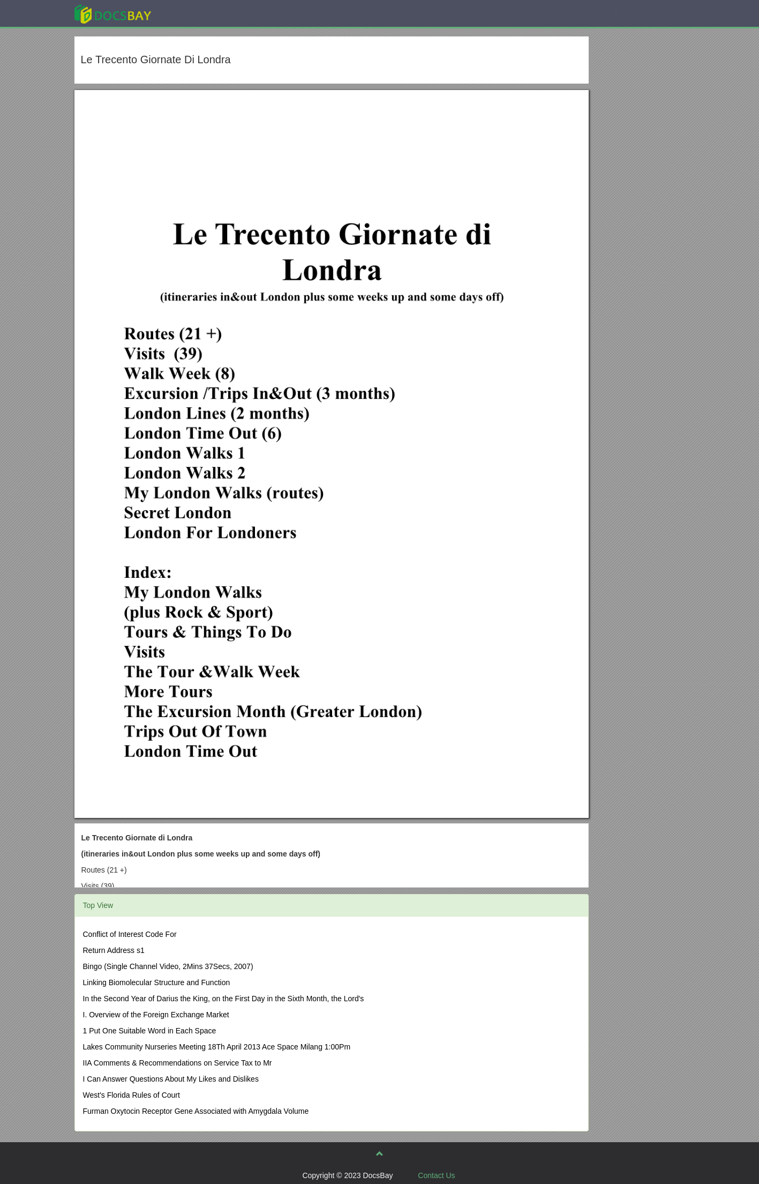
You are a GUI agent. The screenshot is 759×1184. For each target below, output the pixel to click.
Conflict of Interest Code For (130, 934)
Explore (193, 13)
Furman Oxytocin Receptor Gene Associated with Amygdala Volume (196, 1111)
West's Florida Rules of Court (131, 1095)
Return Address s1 (114, 950)
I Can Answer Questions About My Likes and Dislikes (171, 1079)
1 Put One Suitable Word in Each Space (149, 1030)
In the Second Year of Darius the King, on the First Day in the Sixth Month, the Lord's (223, 998)
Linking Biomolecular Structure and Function (156, 982)
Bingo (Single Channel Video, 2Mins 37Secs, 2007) (168, 966)
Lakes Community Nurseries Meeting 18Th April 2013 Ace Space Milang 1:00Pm (217, 1046)
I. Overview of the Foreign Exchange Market (156, 1014)
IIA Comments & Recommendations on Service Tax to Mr (177, 1063)
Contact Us (436, 1175)
